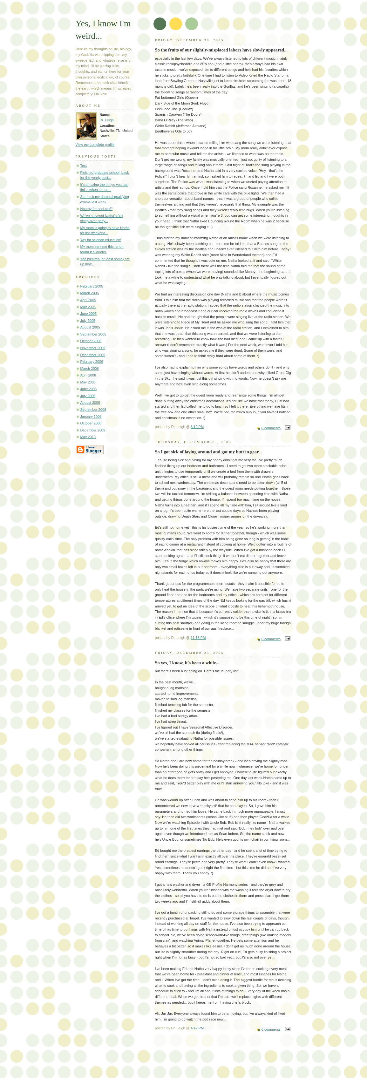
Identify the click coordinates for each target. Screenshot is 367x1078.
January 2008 (91, 416)
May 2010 (88, 437)
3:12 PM (197, 427)
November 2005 (92, 348)
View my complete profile (95, 144)
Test (83, 165)
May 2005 (88, 307)
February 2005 (91, 286)
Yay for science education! (100, 240)
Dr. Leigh (107, 120)
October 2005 (91, 341)
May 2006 (88, 382)
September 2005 (93, 334)
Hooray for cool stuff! (96, 209)
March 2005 (89, 293)
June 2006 (88, 389)
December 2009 (92, 430)
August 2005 (90, 327)
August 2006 (90, 402)
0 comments (271, 428)
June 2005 (88, 313)
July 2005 (87, 320)
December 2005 (92, 355)
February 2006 (91, 361)
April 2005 (88, 300)
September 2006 (93, 409)
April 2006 (88, 375)
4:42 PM (197, 1028)
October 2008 (91, 423)
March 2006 (89, 368)
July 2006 (87, 396)
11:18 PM (198, 638)
